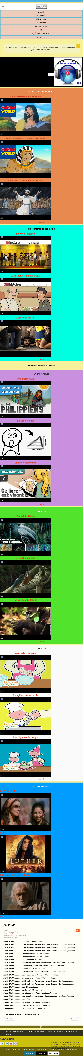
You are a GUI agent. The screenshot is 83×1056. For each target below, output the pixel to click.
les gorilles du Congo (25, 600)
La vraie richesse (25, 233)
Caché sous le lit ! (25, 317)
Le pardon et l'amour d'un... (26, 275)
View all (41, 222)
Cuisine (49, 1031)
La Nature (29, 1031)
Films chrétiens (39, 1031)
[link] (3, 6)
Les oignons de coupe (25, 737)
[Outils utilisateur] (78, 930)
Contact (8, 1035)
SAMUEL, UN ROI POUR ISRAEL (25, 180)
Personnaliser (53, 1053)
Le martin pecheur (26, 558)
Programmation (18, 1031)
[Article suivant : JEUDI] (75, 1019)
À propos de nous (71, 1031)
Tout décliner (41, 1053)
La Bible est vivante (25, 462)
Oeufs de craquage (25, 653)
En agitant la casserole (25, 695)
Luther (3, 833)
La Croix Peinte (41, 26)
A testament (41, 16)
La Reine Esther (9, 791)
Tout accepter (29, 1053)
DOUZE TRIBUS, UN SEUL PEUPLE (25, 138)
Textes (41, 30)
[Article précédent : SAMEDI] (9, 1019)
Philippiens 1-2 (25, 378)
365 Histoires (41, 23)
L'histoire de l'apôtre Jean (14, 875)
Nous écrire (41, 37)
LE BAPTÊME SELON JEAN (25, 96)
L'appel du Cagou (25, 516)
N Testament (41, 19)
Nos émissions (58, 1031)
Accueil (41, 12)
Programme (16, 934)
